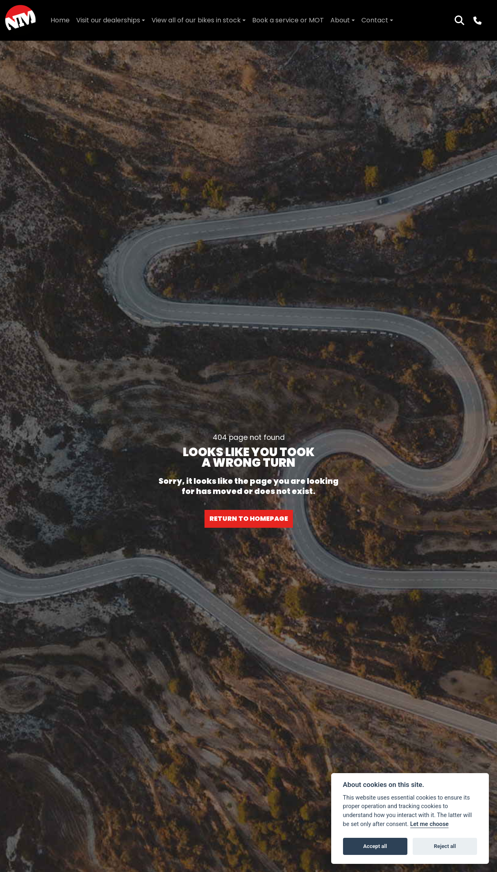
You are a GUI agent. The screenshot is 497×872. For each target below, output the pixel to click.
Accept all (375, 846)
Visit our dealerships (108, 20)
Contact (374, 20)
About (340, 20)
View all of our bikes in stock (196, 20)
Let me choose (429, 824)
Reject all (445, 846)
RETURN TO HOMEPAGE (248, 518)
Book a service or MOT (288, 20)
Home (60, 20)
